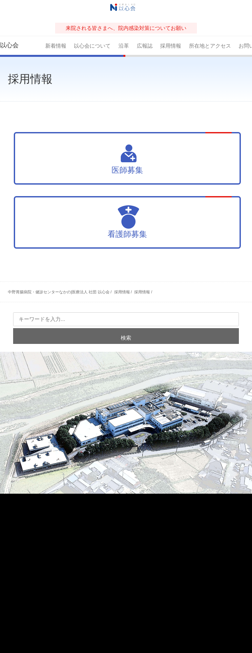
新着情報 (55, 46)
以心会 (9, 45)
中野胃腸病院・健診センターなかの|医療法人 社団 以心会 (59, 292)
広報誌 (145, 46)
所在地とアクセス (210, 46)
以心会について (92, 46)
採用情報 (170, 46)
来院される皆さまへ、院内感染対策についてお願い (126, 28)
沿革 (123, 46)
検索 (126, 338)
